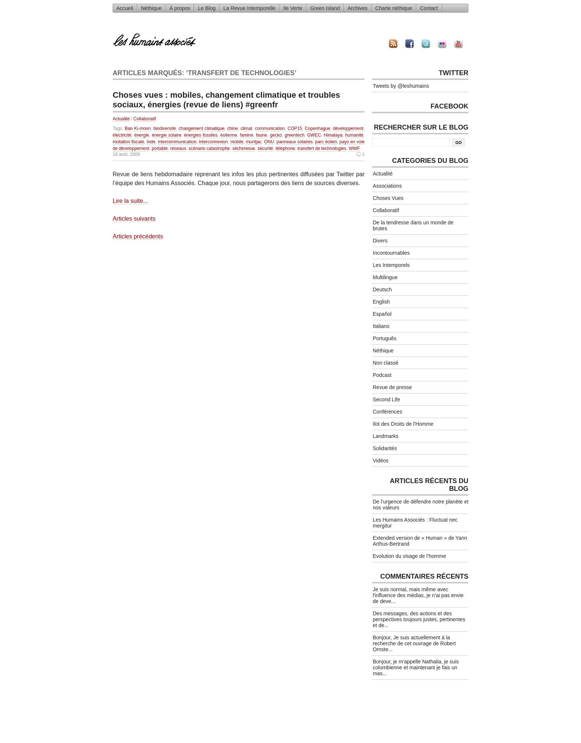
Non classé (385, 363)
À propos (179, 8)
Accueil (124, 8)
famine (246, 135)
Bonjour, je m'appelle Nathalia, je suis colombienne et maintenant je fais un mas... (416, 667)
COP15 (295, 128)
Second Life (386, 399)
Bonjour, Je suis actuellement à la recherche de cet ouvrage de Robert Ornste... (414, 643)
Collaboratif (144, 118)
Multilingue (385, 277)
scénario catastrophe (209, 148)
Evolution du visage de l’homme (409, 556)
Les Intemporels (391, 265)
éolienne (228, 135)
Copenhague (318, 128)
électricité (122, 135)
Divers (380, 241)
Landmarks (385, 436)
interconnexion (213, 141)
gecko (276, 135)
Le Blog (206, 8)
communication (270, 128)
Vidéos (381, 460)
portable (159, 148)
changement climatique (202, 128)
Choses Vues (388, 198)
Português (384, 338)
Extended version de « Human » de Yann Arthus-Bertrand (420, 541)
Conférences (387, 412)
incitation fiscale (128, 141)
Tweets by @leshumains (401, 86)
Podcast (382, 375)
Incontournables (391, 253)
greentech (294, 135)
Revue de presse (392, 387)
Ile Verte (292, 8)
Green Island (325, 8)
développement (348, 128)
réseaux (178, 148)
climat (246, 128)
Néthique (151, 8)
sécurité (265, 148)
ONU (269, 141)
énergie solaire (167, 135)
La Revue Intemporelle (249, 8)
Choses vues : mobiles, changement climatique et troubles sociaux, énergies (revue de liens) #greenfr (226, 99)
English (381, 302)
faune (261, 135)
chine (232, 128)
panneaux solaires (294, 141)
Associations (387, 186)
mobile (236, 141)
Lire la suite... (130, 201)
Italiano (381, 326)
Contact (429, 8)
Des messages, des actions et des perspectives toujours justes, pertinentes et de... (419, 619)
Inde (151, 141)
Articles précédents (138, 236)
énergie (141, 135)
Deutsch (382, 289)
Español (382, 314)
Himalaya (333, 135)
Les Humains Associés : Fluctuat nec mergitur (415, 523)
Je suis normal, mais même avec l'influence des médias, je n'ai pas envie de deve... (418, 595)
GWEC (314, 135)
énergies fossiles (201, 135)
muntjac (254, 141)
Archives (358, 8)
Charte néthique (393, 8)
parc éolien (326, 141)
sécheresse (243, 148)
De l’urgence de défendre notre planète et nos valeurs (420, 505)
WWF (354, 148)
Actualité (121, 118)
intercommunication (177, 141)
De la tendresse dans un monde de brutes (413, 225)
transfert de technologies (322, 148)
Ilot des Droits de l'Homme (403, 424)
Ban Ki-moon (138, 128)
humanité (354, 135)
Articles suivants (134, 218)
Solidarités (385, 448)
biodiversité (164, 128)
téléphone (285, 148)
